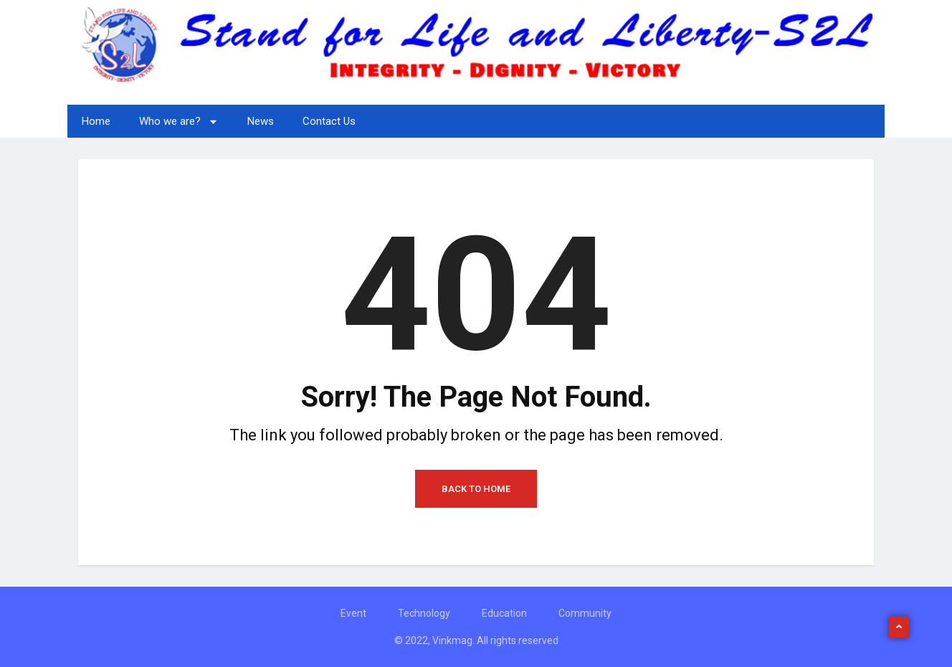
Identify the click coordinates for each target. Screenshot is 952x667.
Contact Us (329, 121)
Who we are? (179, 121)
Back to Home (476, 488)
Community (584, 613)
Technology (424, 613)
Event (353, 613)
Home (96, 121)
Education (504, 613)
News (260, 121)
